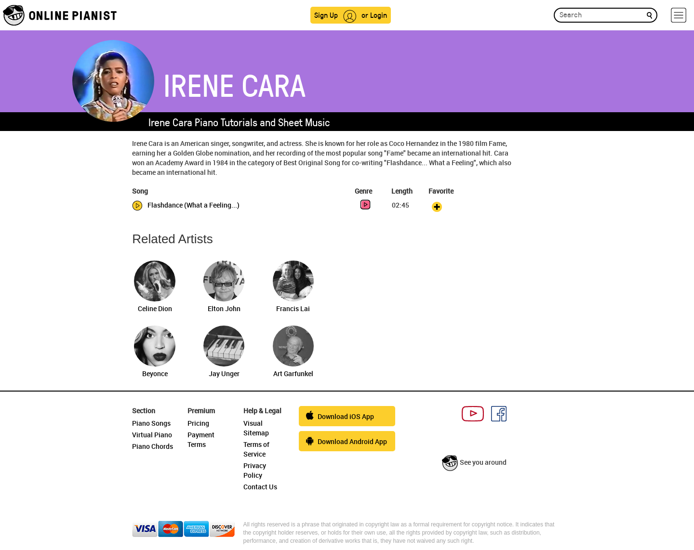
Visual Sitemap (256, 428)
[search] (649, 15)
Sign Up (326, 15)
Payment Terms (200, 439)
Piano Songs (151, 423)
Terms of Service (256, 449)
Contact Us (260, 486)
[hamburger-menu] (678, 15)
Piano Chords (152, 446)
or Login (374, 15)
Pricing (198, 423)
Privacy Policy (254, 470)
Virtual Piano (152, 434)
